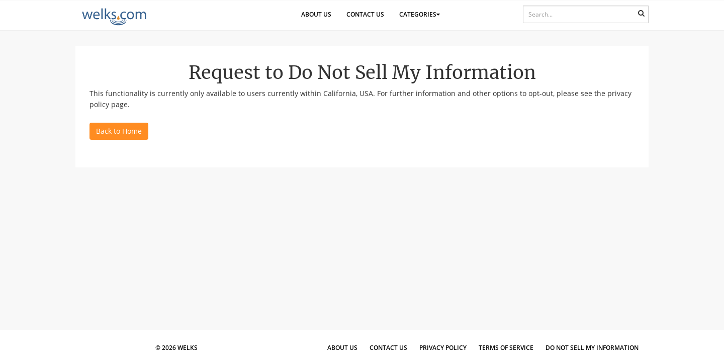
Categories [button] (419, 14)
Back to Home (119, 131)
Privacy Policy (443, 347)
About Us (316, 14)
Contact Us (365, 14)
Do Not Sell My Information (592, 347)
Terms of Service (506, 347)
